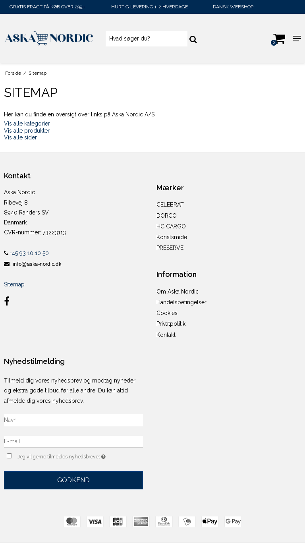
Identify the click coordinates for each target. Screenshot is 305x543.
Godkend (73, 480)
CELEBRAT (170, 204)
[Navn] (73, 419)
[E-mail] (73, 441)
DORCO (166, 216)
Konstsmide (171, 237)
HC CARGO (171, 226)
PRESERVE (169, 248)
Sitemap (14, 284)
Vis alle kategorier (27, 123)
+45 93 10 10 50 (26, 253)
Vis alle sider (20, 137)
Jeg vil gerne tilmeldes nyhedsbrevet (80, 455)
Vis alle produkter (27, 131)
